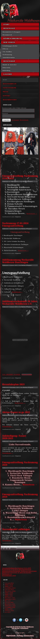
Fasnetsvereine (9, 88)
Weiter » (13, 548)
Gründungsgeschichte (10, 46)
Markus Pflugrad (28, 181)
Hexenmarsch (7, 35)
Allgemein (18, 216)
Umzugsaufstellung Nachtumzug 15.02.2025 (16, 568)
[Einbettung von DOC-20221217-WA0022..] (20, 340)
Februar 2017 (9, 602)
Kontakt (6, 96)
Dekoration (6, 67)
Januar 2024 (9, 584)
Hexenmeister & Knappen (11, 32)
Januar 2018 (9, 596)
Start (6, 24)
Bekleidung (6, 70)
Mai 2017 (8, 600)
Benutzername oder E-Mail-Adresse (14, 108)
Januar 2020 (9, 592)
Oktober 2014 (9, 610)
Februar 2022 (9, 589)
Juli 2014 (7, 612)
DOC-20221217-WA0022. (11, 374)
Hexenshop (9, 61)
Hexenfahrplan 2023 (13, 384)
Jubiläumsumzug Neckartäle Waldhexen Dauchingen (18, 261)
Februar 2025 (9, 583)
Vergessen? (15, 120)
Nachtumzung (7, 54)
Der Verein (9, 42)
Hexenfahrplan (9, 84)
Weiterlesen (31, 213)
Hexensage (9, 28)
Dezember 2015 (10, 607)
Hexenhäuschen (10, 100)
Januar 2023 (9, 586)
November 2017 (10, 597)
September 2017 (10, 599)
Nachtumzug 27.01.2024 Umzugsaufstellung (15, 224)
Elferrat (5, 49)
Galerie (7, 74)
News (5, 80)
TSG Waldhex (7, 51)
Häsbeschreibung (12, 38)
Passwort (5, 113)
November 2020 (10, 591)
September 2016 (10, 605)
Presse (5, 92)
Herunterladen (27, 374)
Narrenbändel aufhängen (16, 529)
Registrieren (24, 120)
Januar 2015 (8, 609)
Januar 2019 (9, 594)
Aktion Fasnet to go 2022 (16, 412)
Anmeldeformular (9, 57)
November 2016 (10, 604)
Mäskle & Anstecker (10, 65)
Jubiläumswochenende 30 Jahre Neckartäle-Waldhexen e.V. (19, 302)
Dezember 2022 (10, 588)
